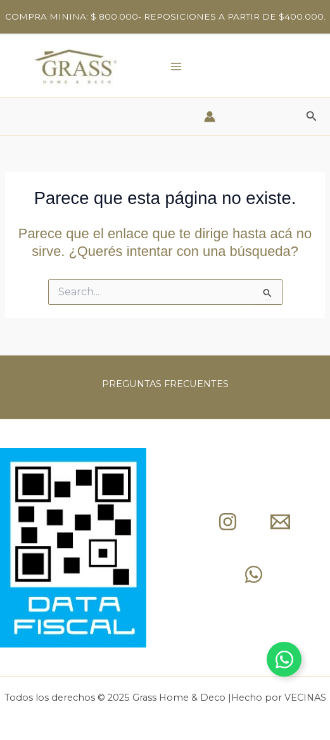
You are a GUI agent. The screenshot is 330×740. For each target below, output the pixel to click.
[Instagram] (227, 521)
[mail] (280, 521)
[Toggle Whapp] (284, 659)
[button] (311, 116)
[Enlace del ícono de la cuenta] (209, 116)
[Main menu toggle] (176, 66)
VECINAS (305, 697)
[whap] (253, 574)
